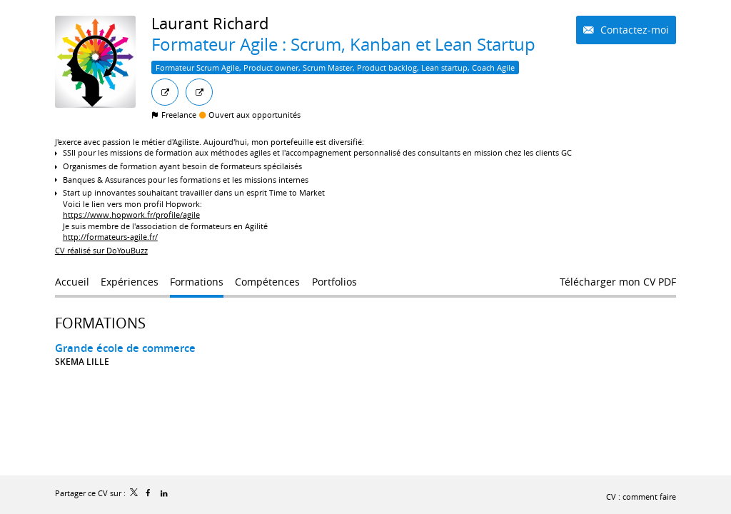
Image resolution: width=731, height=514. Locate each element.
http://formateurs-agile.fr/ (110, 236)
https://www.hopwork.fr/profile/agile (131, 214)
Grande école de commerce (125, 348)
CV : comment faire (641, 496)
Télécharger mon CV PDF (618, 281)
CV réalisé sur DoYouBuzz (101, 250)
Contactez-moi (633, 29)
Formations (100, 323)
